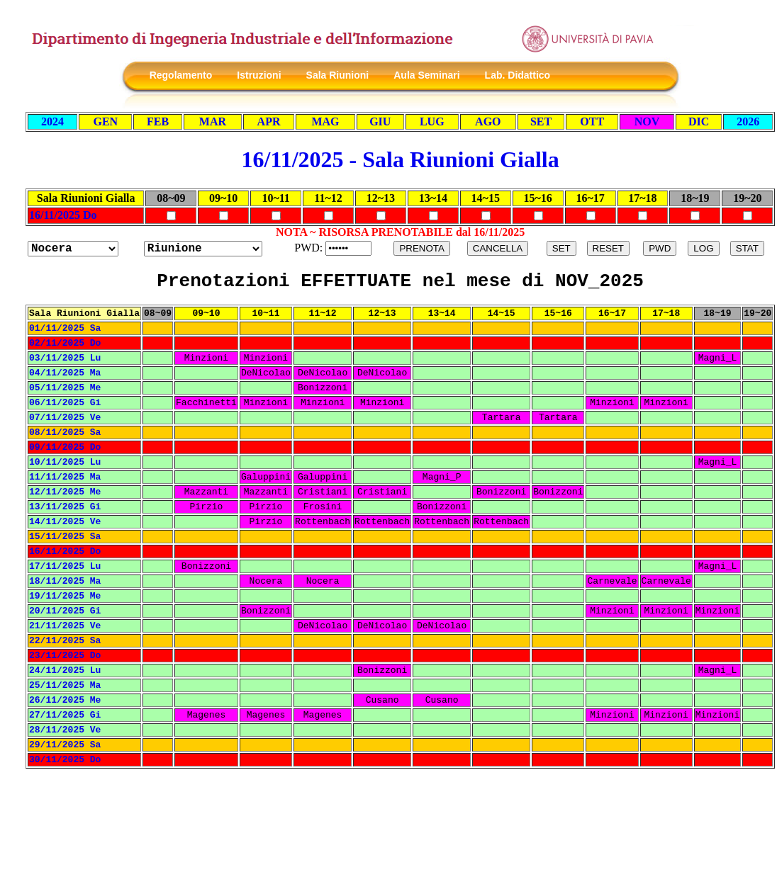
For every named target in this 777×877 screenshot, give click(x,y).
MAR (212, 121)
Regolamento (181, 75)
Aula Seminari (426, 75)
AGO (488, 121)
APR (269, 121)
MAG (325, 121)
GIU (380, 121)
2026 (748, 121)
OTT (592, 121)
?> (203, 248)
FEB (158, 121)
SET (541, 121)
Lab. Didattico (518, 75)
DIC (698, 121)
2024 (52, 121)
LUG (432, 121)
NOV (647, 121)
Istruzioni (259, 75)
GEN (105, 121)
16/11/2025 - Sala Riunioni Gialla (400, 159)
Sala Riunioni (337, 75)
